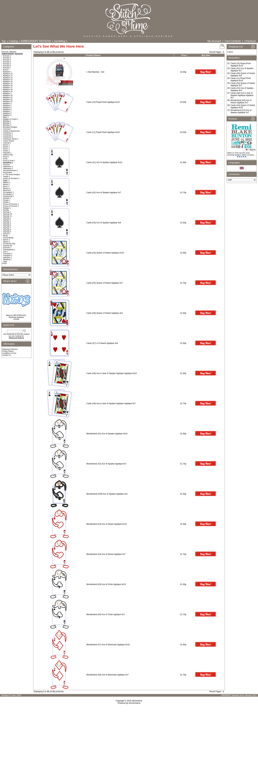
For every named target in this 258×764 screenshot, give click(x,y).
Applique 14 (8, 82)
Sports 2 (6, 242)
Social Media (8, 238)
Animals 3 (7, 60)
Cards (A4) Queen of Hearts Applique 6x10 (105, 253)
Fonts (5, 159)
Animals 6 (7, 66)
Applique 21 (8, 97)
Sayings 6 (7, 226)
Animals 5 (7, 64)
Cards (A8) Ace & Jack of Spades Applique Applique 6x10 (111, 373)
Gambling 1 (60, 41)
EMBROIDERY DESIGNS (36, 41)
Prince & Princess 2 (11, 206)
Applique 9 (7, 115)
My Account (214, 41)
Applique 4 (7, 105)
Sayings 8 (7, 230)
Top (4, 41)
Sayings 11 (7, 216)
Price (183, 55)
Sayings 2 (7, 218)
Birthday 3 (7, 125)
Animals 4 (7, 62)
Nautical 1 (7, 190)
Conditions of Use (9, 353)
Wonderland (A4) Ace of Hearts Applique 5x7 (106, 554)
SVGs (4, 263)
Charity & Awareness (11, 131)
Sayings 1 (7, 212)
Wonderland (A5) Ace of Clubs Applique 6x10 (106, 584)
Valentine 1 (7, 257)
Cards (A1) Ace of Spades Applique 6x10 (104, 162)
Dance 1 (6, 145)
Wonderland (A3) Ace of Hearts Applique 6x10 (106, 524)
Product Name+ (93, 55)
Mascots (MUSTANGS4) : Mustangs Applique (16, 316)
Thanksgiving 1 (9, 249)
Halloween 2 (8, 168)
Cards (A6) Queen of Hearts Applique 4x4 (104, 313)
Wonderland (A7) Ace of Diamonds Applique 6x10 (108, 644)
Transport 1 (7, 253)
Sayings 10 (7, 214)
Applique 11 (8, 76)
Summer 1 (7, 248)
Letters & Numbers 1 (11, 178)
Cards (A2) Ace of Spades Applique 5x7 (103, 192)
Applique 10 (8, 74)
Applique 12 (8, 78)
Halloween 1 (8, 166)
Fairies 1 (6, 151)
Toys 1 (5, 251)
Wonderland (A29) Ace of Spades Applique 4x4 (107, 494)
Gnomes (6, 165)
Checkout (250, 41)
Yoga (5, 261)
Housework (7, 172)
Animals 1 (7, 56)
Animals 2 (7, 58)
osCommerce (134, 703)
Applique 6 (7, 109)
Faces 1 (6, 149)
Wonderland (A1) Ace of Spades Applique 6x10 (107, 433)
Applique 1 (7, 72)
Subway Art (7, 246)
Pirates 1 (6, 202)
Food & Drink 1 (9, 161)
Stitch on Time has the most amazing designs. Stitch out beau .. (241, 154)
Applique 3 (7, 103)
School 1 (6, 234)
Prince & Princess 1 (11, 204)
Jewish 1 (6, 176)
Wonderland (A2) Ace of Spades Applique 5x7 (106, 464)
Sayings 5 (7, 224)
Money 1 (6, 184)
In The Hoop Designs (11, 174)
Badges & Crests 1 (10, 119)
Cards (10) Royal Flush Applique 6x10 (103, 102)
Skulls (5, 236)
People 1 (6, 200)
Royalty (6, 210)
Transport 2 (7, 255)
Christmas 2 (8, 135)
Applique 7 (7, 111)
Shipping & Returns (10, 349)
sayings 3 (7, 220)
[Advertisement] (129, 732)
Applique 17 (8, 87)
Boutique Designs (10, 127)
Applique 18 (8, 89)
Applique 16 (8, 85)
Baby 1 (6, 117)
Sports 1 (6, 240)
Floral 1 (6, 157)
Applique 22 (8, 99)
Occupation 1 (8, 192)
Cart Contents (233, 41)
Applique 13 (8, 80)
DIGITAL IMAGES (9, 52)
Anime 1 (6, 70)
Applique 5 (7, 107)
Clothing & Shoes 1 (10, 139)
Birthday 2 (7, 123)
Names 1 (6, 188)
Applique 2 (7, 93)
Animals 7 (7, 68)
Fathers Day (8, 155)
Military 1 (6, 182)
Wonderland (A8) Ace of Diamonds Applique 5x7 (107, 675)
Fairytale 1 (7, 153)
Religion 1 (7, 208)
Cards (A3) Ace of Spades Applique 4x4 (103, 223)
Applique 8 (7, 113)
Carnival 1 (7, 129)
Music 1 (6, 186)
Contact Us (6, 355)
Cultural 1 (7, 143)
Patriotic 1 (7, 198)
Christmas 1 (8, 133)
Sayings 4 (7, 222)
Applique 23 (8, 101)
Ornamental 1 (8, 196)
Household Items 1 (10, 170)
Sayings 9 (7, 232)
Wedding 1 (7, 259)
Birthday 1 (7, 121)
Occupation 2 (8, 194)
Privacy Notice (7, 351)
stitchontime (137, 701)
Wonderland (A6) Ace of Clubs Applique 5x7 (105, 614)
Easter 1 (6, 147)
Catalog (13, 41)
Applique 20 (8, 95)
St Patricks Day (9, 244)
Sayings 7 (7, 228)
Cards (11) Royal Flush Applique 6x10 (103, 132)
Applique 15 (8, 83)
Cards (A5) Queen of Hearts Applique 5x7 (104, 283)
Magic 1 (6, 180)
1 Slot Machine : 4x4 (95, 72)
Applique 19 (8, 91)
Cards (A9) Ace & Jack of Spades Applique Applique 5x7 (111, 403)
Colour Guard (8, 141)
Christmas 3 (8, 137)
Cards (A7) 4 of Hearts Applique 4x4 (102, 343)
